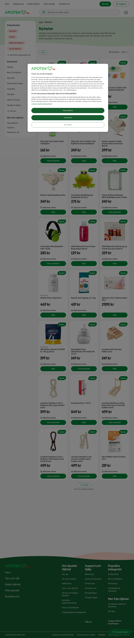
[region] (68, 98)
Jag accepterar (68, 110)
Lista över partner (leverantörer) (41, 104)
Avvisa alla (68, 117)
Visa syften (68, 125)
